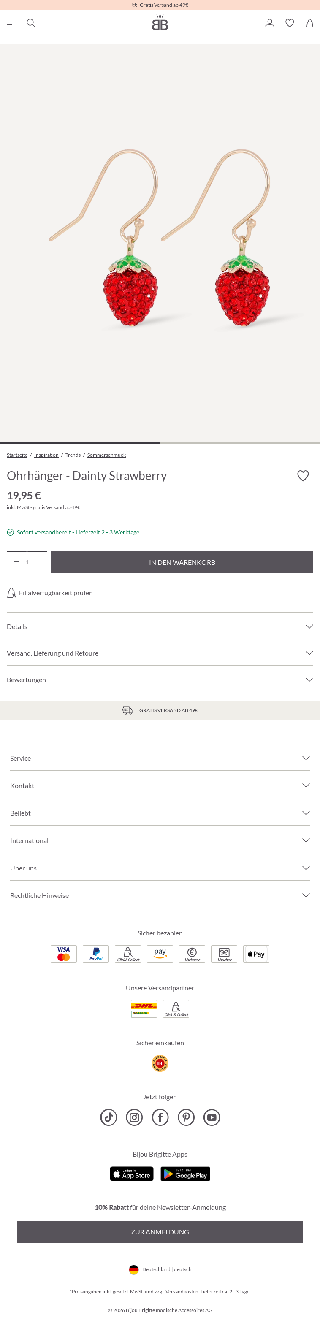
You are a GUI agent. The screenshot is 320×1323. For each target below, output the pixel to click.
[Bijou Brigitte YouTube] (211, 1117)
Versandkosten (181, 1291)
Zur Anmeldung (160, 1232)
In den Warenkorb (182, 562)
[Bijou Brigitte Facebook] (160, 1117)
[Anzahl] (27, 562)
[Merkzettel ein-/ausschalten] (303, 476)
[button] (269, 23)
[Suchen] (30, 23)
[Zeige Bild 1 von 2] (80, 443)
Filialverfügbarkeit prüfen (56, 592)
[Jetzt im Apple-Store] (132, 1172)
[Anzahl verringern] (16, 562)
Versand (55, 507)
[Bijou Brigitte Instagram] (134, 1117)
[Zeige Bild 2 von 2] (240, 443)
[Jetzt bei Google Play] (185, 1172)
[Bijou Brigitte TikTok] (108, 1117)
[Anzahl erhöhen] (37, 562)
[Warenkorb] (310, 23)
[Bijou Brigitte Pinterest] (185, 1117)
